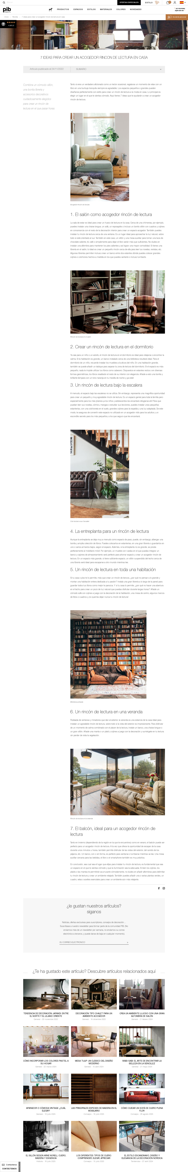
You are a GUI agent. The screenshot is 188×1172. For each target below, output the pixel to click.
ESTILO (152, 3)
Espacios (78, 9)
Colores (121, 9)
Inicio (6, 17)
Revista (15, 17)
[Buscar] (4, 2)
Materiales (106, 9)
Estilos (91, 9)
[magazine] (51, 9)
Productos (63, 9)
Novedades (135, 9)
